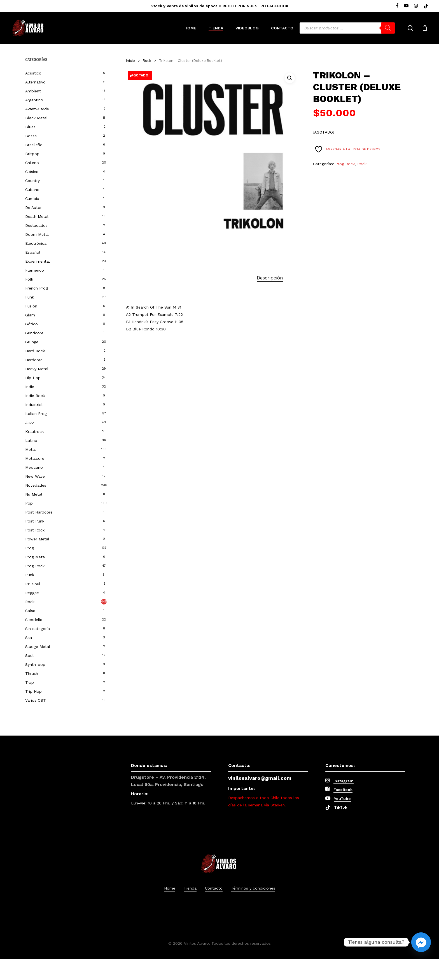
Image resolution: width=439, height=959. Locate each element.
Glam (30, 315)
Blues (30, 127)
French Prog (36, 288)
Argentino (34, 100)
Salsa (30, 610)
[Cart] (425, 28)
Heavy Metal (36, 369)
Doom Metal (37, 234)
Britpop (32, 153)
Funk (29, 297)
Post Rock (35, 530)
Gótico (31, 324)
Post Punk (34, 521)
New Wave (35, 476)
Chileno (32, 162)
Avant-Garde (37, 109)
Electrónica (35, 243)
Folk (29, 279)
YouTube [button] (342, 798)
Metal (30, 449)
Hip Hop (33, 377)
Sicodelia (33, 619)
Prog (29, 548)
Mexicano (34, 467)
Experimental (37, 261)
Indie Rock (35, 395)
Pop (29, 503)
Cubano (32, 189)
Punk (29, 575)
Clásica (31, 171)
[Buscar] (388, 28)
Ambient (33, 91)
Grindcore (34, 333)
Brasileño (34, 145)
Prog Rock (35, 566)
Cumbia (32, 198)
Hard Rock (35, 351)
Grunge (31, 342)
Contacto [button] (214, 888)
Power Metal (37, 539)
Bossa (31, 136)
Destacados (36, 225)
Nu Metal (33, 494)
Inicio (130, 61)
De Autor (33, 207)
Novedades (35, 485)
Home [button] (169, 888)
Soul (29, 655)
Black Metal (36, 118)
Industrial (34, 404)
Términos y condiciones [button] (253, 888)
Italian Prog (36, 413)
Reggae (32, 593)
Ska (28, 637)
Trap (29, 682)
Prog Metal (35, 557)
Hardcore (34, 360)
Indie (29, 386)
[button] (290, 78)
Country (32, 180)
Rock (29, 601)
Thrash (31, 673)
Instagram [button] (343, 781)
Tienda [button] (190, 888)
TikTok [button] (340, 807)
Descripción (270, 278)
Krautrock (34, 431)
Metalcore (34, 458)
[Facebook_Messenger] (421, 942)
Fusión (31, 306)
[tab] (270, 278)
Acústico (33, 73)
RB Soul (32, 584)
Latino (31, 440)
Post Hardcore (39, 512)
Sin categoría (37, 628)
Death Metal (36, 216)
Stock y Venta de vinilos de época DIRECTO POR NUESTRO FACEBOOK (219, 6)
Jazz (29, 422)
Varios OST (35, 700)
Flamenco (34, 270)
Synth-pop (35, 664)
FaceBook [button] (342, 789)
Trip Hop (33, 691)
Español (32, 252)
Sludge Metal (37, 646)
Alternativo (35, 82)
